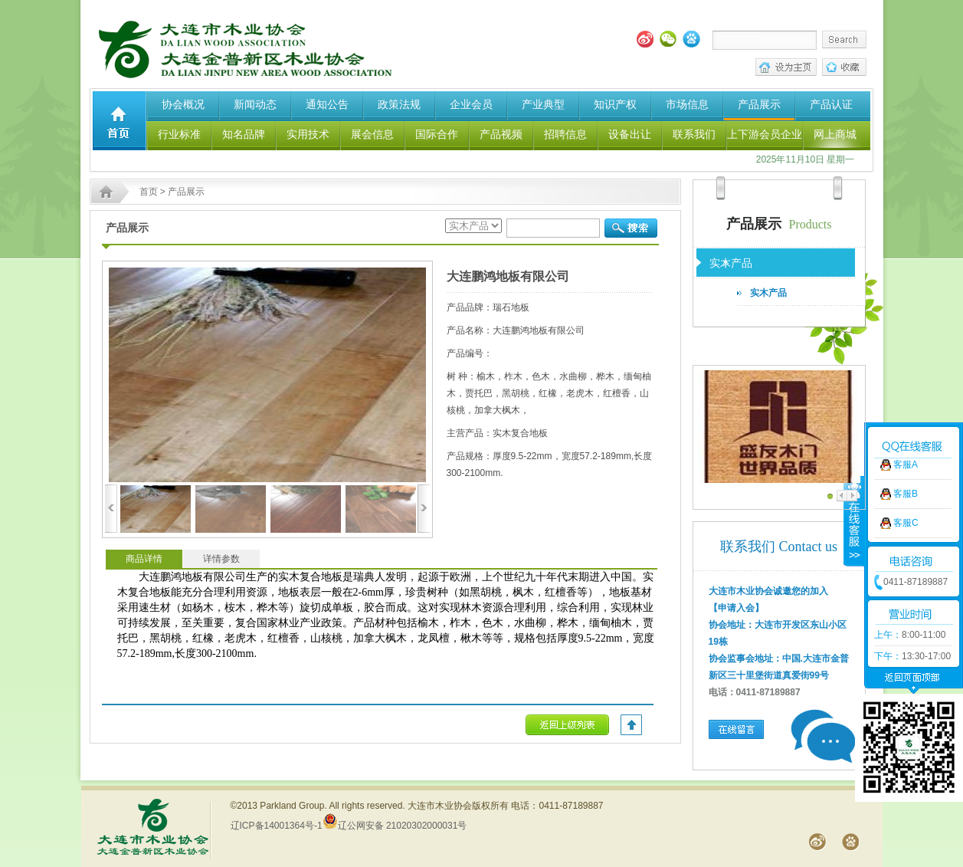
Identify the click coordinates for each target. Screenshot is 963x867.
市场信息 (687, 104)
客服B (905, 472)
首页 (148, 191)
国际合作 (436, 134)
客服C (906, 501)
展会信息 (372, 134)
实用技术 (308, 134)
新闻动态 (255, 104)
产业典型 (543, 104)
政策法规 (399, 104)
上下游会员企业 (764, 134)
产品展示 (759, 104)
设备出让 (629, 134)
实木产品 (768, 292)
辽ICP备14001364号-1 (277, 825)
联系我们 (694, 134)
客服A (905, 443)
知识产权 (615, 104)
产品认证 (831, 104)
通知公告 (327, 104)
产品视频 (501, 134)
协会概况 (183, 104)
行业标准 (179, 134)
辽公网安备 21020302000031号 (395, 825)
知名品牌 (243, 134)
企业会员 (471, 104)
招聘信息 (565, 134)
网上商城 (835, 134)
